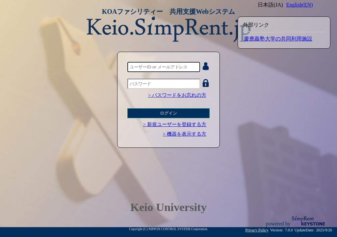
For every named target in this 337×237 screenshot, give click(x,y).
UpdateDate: (305, 230)
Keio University (168, 207)
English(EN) (299, 5)
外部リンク (256, 25)
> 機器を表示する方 (184, 134)
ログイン (168, 113)
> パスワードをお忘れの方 (177, 95)
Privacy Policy (256, 230)
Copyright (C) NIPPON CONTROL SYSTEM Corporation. (168, 229)
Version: (276, 230)
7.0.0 (289, 230)
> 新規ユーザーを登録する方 (174, 124)
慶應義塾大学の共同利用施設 (278, 38)
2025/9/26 (324, 230)
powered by (279, 223)
